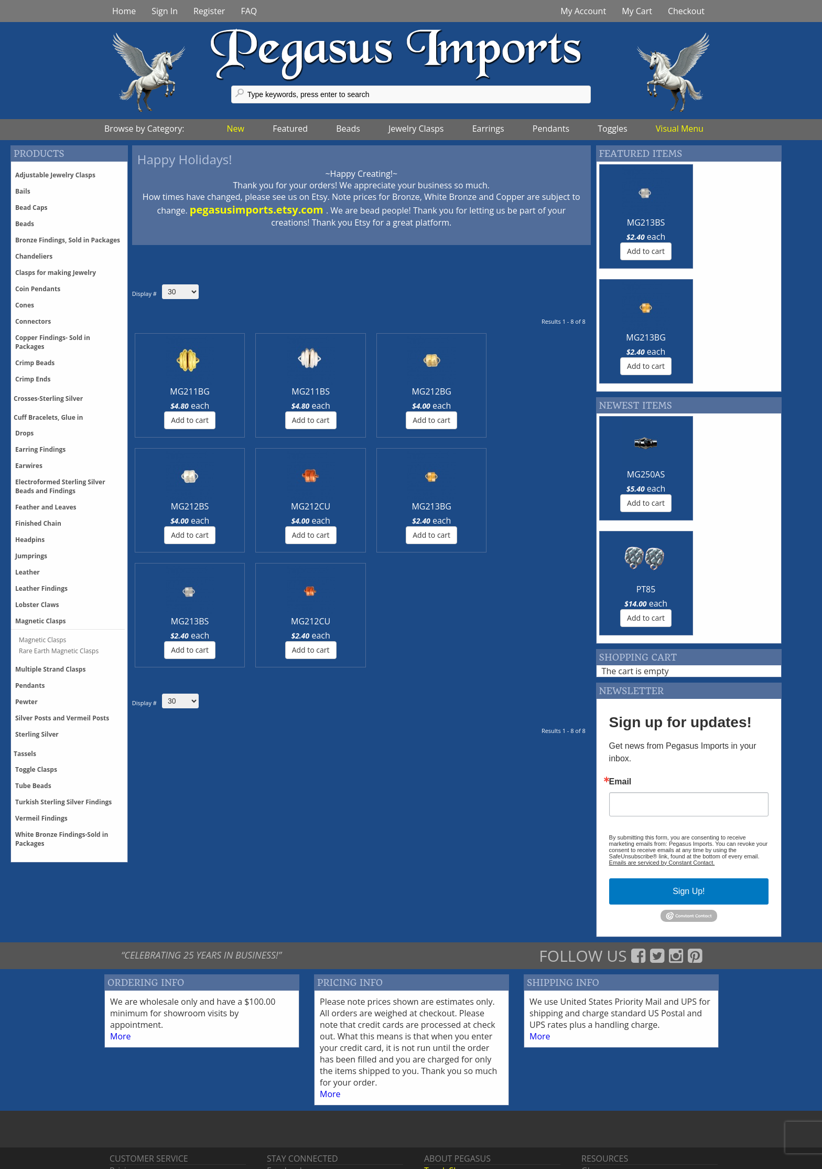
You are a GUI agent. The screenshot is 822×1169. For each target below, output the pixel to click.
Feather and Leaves (46, 507)
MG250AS (640, 359)
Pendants (551, 128)
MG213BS (168, 506)
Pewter (26, 701)
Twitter (280, 1107)
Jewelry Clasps (416, 128)
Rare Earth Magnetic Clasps (59, 650)
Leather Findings (41, 588)
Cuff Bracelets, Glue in (48, 417)
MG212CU (477, 391)
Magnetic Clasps (40, 621)
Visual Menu (680, 128)
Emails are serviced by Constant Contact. (662, 633)
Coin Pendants (37, 288)
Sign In (165, 11)
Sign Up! (689, 661)
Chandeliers (33, 256)
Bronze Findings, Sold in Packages (67, 240)
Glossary (598, 1096)
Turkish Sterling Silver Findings (63, 802)
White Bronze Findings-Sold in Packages (61, 839)
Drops (24, 433)
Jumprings (31, 555)
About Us (442, 1130)
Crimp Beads (35, 362)
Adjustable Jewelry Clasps (55, 175)
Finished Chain (38, 523)
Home (124, 11)
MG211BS (245, 391)
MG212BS (400, 391)
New (235, 128)
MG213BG (554, 391)
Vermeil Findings (41, 818)
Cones (24, 305)
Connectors (33, 321)
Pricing (123, 1096)
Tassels (25, 753)
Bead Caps (31, 207)
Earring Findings (40, 449)
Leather (27, 572)
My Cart (637, 11)
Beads (348, 128)
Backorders (132, 1142)
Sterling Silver (37, 734)
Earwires (28, 465)
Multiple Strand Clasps (50, 669)
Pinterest (284, 1119)
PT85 (734, 359)
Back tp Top (784, 1161)
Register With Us (613, 1119)
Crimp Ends (32, 379)
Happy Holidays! (184, 159)
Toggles (612, 128)
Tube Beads (33, 785)
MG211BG (168, 391)
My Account (583, 11)
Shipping (127, 1107)
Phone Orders (137, 1130)
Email (620, 552)
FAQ (249, 11)
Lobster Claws (37, 604)
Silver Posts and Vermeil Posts (62, 718)
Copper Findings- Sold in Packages (52, 342)
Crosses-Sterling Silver (48, 398)
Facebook (285, 1096)
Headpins (30, 539)
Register (209, 11)
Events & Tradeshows (465, 1119)
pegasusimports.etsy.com (258, 210)
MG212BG (322, 391)
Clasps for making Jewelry (55, 272)
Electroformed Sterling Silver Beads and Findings (60, 486)
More (120, 962)
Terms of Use (449, 1142)
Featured (290, 128)
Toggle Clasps (36, 769)
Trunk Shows (449, 1096)
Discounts (129, 1119)
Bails (22, 191)
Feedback (600, 1107)
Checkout (686, 11)
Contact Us (445, 1107)
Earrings (488, 128)
